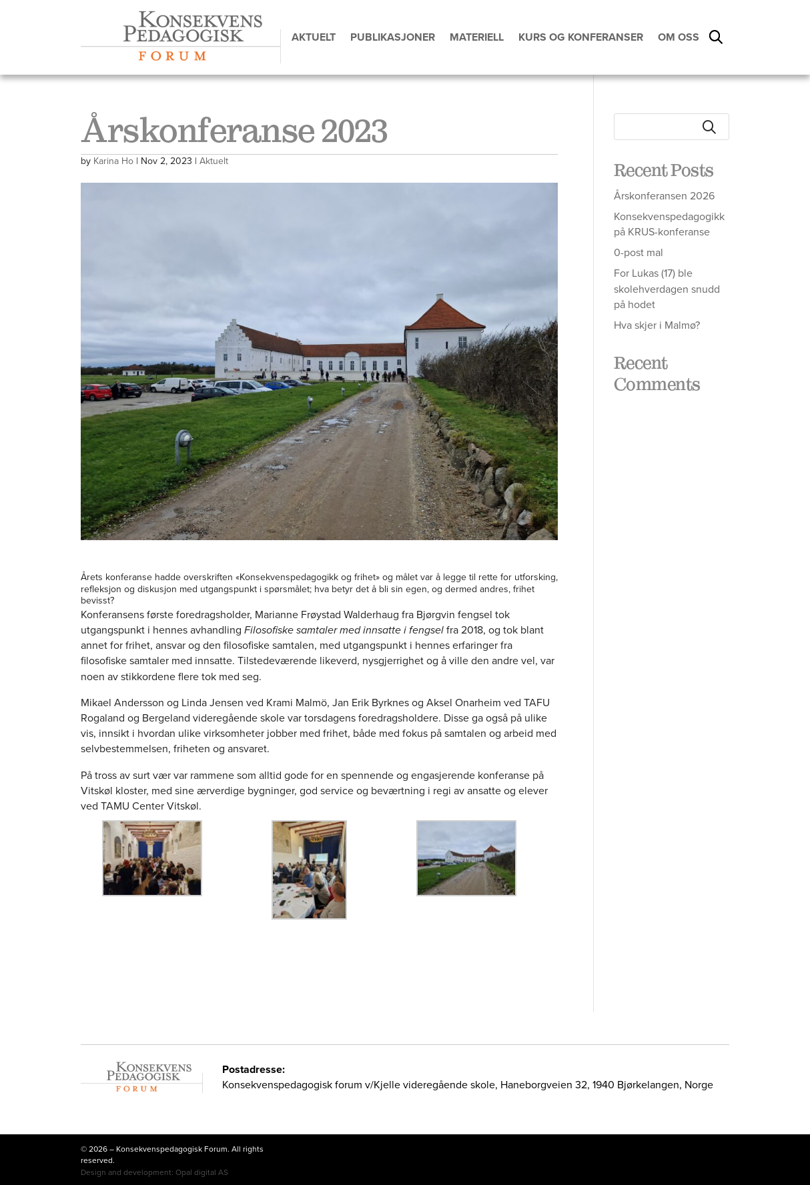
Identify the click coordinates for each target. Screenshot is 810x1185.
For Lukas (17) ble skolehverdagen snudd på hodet (667, 288)
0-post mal (638, 252)
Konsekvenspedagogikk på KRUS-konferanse (669, 224)
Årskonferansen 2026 (664, 195)
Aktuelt (314, 37)
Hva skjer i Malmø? (657, 325)
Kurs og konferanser (580, 37)
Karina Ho (113, 161)
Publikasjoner (392, 37)
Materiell (477, 37)
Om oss (678, 37)
